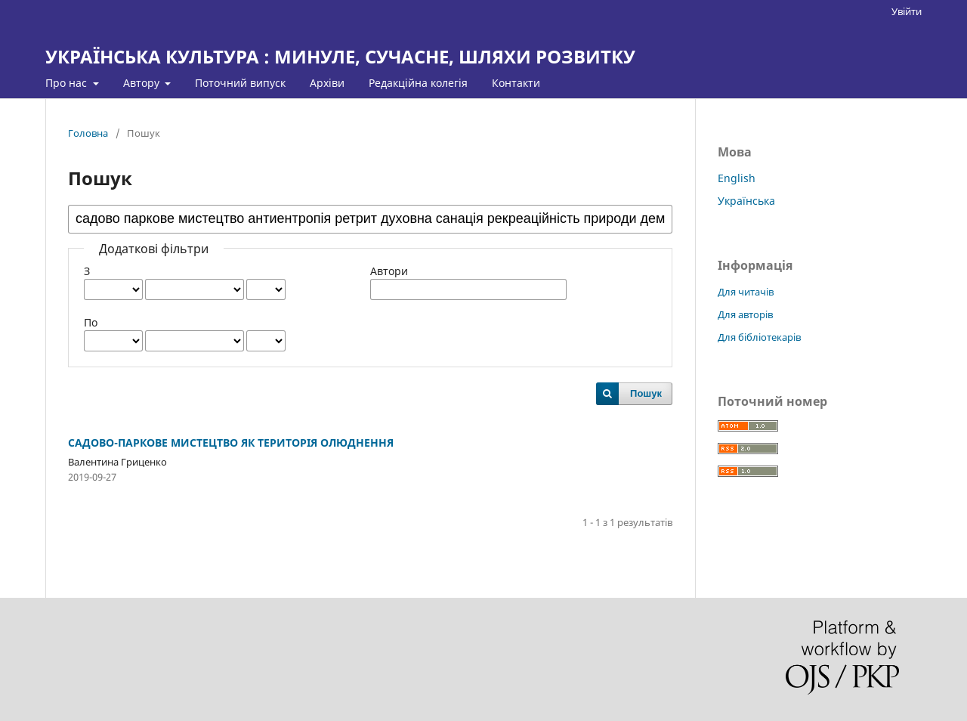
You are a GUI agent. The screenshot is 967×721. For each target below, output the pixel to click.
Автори (389, 271)
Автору (142, 83)
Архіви (327, 83)
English (736, 178)
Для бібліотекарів (759, 337)
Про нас (67, 83)
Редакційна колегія (418, 83)
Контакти (516, 83)
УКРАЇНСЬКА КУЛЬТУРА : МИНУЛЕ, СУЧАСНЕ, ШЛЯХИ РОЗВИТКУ (340, 56)
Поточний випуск (240, 83)
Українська (746, 200)
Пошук (646, 393)
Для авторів (745, 314)
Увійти (906, 11)
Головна (88, 133)
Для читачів (746, 292)
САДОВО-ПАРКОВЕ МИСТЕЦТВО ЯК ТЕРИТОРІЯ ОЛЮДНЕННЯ (231, 442)
